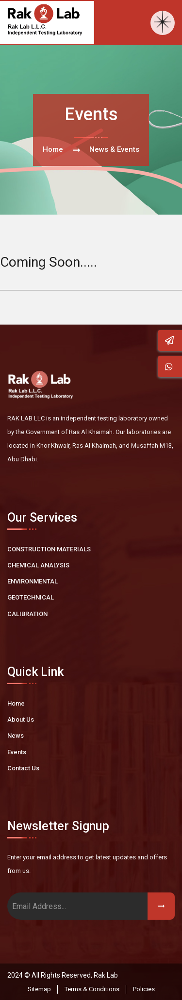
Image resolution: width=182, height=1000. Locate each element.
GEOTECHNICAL (30, 597)
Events (16, 752)
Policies (144, 989)
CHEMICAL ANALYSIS (38, 565)
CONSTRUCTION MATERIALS (49, 549)
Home (53, 149)
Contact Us (23, 768)
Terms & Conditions (92, 989)
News (15, 735)
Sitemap (39, 989)
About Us (20, 719)
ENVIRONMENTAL (32, 581)
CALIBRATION (27, 614)
